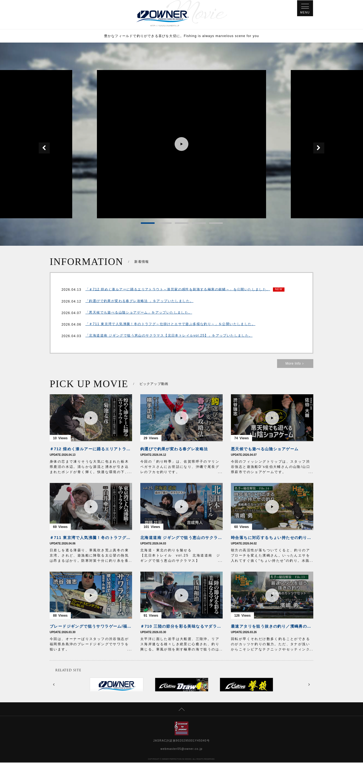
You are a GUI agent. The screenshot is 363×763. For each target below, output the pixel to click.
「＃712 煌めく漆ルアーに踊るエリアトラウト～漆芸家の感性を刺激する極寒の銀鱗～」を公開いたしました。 (177, 290)
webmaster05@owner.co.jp (182, 749)
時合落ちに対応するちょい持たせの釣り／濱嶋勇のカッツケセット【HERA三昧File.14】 (272, 538)
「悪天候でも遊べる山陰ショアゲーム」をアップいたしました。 (138, 313)
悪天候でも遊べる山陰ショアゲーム (264, 449)
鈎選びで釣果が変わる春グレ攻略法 (174, 449)
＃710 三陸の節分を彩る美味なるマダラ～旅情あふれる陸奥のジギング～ (181, 627)
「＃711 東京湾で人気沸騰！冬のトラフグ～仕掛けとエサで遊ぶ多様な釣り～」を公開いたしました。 (170, 325)
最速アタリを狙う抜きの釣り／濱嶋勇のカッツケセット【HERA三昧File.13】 (272, 627)
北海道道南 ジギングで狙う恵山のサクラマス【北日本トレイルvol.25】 (181, 538)
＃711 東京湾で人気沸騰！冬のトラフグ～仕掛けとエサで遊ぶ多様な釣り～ (91, 538)
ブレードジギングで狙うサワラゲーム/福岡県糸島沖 (91, 627)
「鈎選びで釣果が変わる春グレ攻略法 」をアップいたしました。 (139, 302)
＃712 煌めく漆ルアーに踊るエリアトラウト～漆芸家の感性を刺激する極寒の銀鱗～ (91, 449)
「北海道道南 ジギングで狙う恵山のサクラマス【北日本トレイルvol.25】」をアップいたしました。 (168, 337)
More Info (295, 364)
